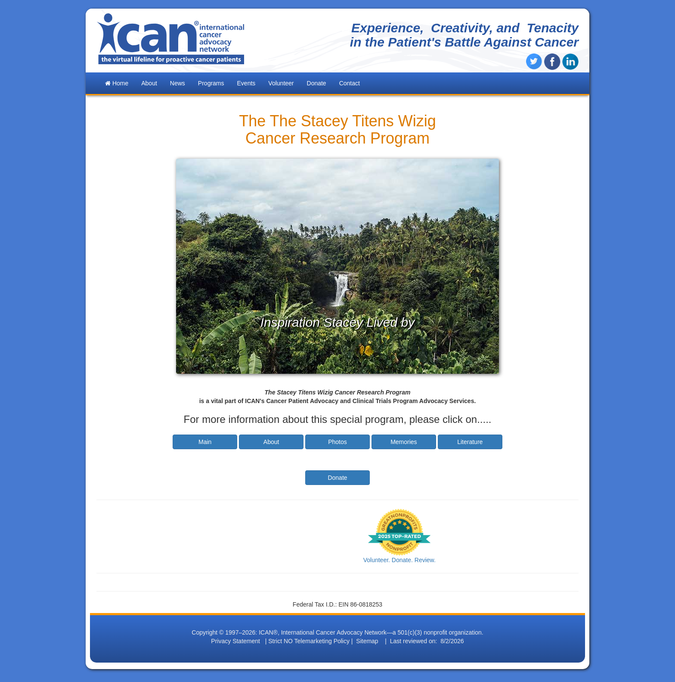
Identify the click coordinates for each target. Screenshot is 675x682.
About (271, 441)
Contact (349, 83)
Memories (403, 441)
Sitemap (367, 641)
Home (116, 83)
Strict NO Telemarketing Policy (309, 641)
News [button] (177, 83)
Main (204, 441)
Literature (470, 441)
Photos (337, 441)
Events (246, 83)
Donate (316, 83)
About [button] (149, 83)
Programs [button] (211, 83)
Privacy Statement (235, 641)
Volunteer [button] (281, 83)
